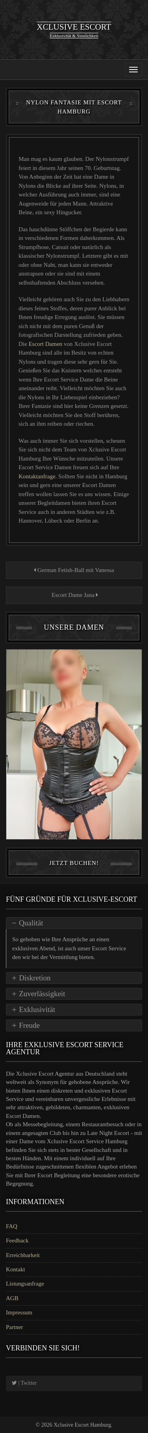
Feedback (17, 1240)
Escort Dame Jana (74, 595)
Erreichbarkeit (23, 1255)
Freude (29, 1025)
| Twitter (24, 1383)
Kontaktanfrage (37, 476)
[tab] (74, 923)
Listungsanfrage (25, 1283)
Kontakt (15, 1269)
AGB (12, 1298)
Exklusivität (37, 1009)
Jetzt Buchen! (74, 863)
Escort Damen (46, 344)
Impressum (19, 1312)
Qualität (31, 923)
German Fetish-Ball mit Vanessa (74, 570)
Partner (14, 1327)
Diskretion (35, 978)
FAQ (11, 1226)
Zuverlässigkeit (42, 993)
